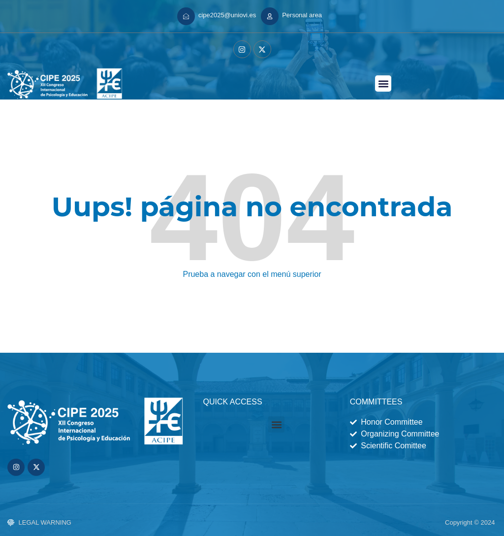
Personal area (302, 15)
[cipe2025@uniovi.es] (186, 16)
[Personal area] (270, 16)
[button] (383, 83)
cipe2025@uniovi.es (227, 15)
